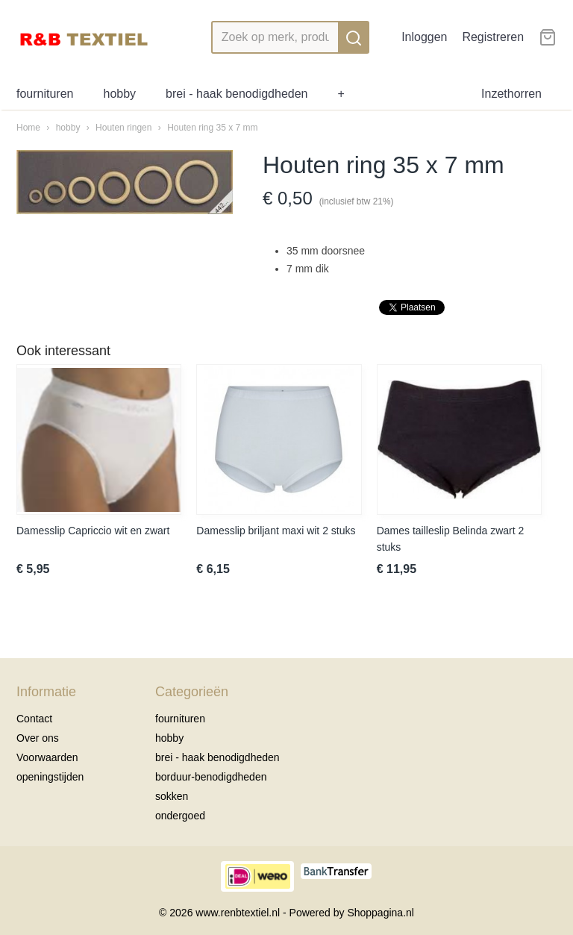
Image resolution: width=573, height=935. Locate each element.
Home (28, 127)
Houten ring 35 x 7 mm (212, 127)
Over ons (37, 738)
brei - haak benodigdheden (236, 93)
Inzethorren (511, 93)
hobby (120, 93)
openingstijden (50, 777)
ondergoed (180, 816)
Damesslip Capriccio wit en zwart (92, 531)
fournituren (45, 93)
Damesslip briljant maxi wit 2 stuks (275, 531)
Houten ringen (123, 127)
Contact (34, 719)
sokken (171, 796)
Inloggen (424, 37)
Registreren (493, 37)
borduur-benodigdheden (210, 777)
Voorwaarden (47, 757)
